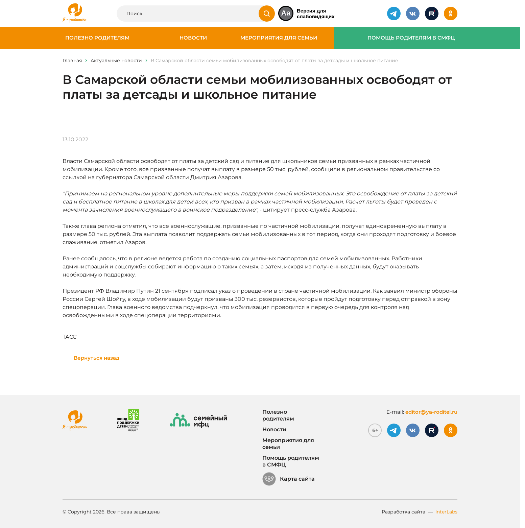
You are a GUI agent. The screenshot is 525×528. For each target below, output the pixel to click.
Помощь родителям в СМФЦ (411, 38)
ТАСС (69, 337)
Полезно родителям (97, 38)
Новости (193, 38)
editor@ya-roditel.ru (431, 412)
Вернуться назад (96, 358)
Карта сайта (288, 479)
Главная (72, 60)
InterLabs (446, 512)
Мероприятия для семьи (278, 38)
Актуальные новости (116, 60)
